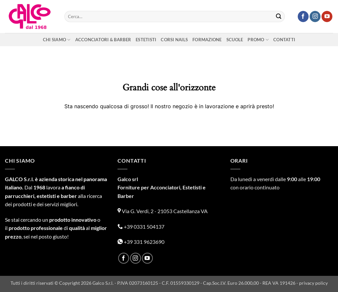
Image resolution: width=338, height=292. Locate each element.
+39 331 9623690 (141, 242)
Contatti (284, 39)
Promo (258, 40)
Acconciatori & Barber (103, 39)
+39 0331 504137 (141, 226)
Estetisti (146, 39)
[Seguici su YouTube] (326, 16)
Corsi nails (174, 39)
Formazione (207, 39)
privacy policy (313, 283)
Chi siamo (57, 40)
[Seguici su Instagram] (315, 16)
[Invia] (278, 16)
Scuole (234, 39)
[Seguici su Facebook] (303, 16)
